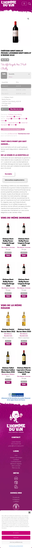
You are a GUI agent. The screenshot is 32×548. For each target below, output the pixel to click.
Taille (4, 74)
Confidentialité (16, 461)
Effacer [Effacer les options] (10, 77)
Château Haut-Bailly (15, 114)
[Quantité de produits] (5, 109)
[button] (29, 512)
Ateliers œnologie (16, 457)
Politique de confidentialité (16, 545)
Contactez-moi (24, 133)
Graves (18, 116)
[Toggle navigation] (24, 3)
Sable (3, 120)
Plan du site (16, 468)
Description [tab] (8, 174)
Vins (16, 455)
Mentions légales (16, 464)
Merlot (12, 125)
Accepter (16, 533)
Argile (8, 118)
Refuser (16, 537)
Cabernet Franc (13, 122)
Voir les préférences (16, 542)
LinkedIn (16, 501)
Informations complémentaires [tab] (14, 180)
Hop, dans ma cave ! (16, 109)
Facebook (16, 497)
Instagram (16, 499)
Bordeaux (10, 116)
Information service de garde (12, 129)
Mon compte (16, 466)
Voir (8, 255)
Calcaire (15, 118)
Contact (16, 459)
